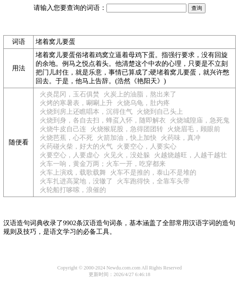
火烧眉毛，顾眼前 (193, 128)
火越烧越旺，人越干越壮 (190, 155)
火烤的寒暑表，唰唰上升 (76, 102)
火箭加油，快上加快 (127, 137)
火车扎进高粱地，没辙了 (76, 181)
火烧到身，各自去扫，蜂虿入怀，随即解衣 (103, 120)
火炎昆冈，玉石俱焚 (69, 94)
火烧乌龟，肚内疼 (143, 102)
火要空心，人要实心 (146, 146)
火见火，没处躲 (127, 155)
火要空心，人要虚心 (69, 155)
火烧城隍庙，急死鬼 (199, 120)
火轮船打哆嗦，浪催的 (73, 189)
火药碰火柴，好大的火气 (76, 146)
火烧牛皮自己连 (63, 128)
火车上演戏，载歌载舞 (73, 172)
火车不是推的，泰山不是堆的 (153, 172)
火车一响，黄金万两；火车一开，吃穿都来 (103, 163)
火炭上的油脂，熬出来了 (140, 94)
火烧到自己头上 (160, 111)
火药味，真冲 (180, 137)
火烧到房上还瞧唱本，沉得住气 (86, 111)
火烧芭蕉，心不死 (66, 137)
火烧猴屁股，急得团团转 (126, 128)
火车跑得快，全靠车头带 (153, 181)
